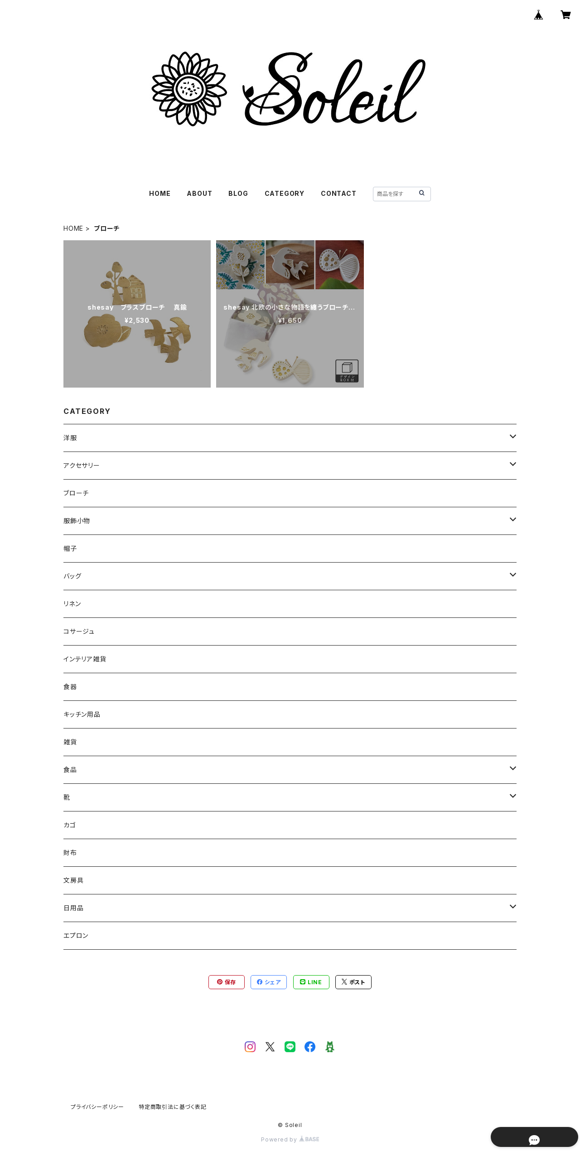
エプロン (75, 935)
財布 (70, 852)
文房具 (73, 880)
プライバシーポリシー (97, 1106)
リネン (72, 603)
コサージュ (79, 631)
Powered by (290, 1139)
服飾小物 (76, 521)
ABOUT (199, 193)
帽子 (70, 548)
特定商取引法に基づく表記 (173, 1106)
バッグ (72, 576)
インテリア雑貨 (84, 659)
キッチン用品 (82, 714)
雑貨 (70, 742)
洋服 (70, 438)
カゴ (69, 825)
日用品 (73, 908)
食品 (70, 769)
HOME (159, 193)
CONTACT (339, 193)
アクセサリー (81, 465)
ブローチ (76, 493)
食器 (70, 686)
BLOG (238, 193)
